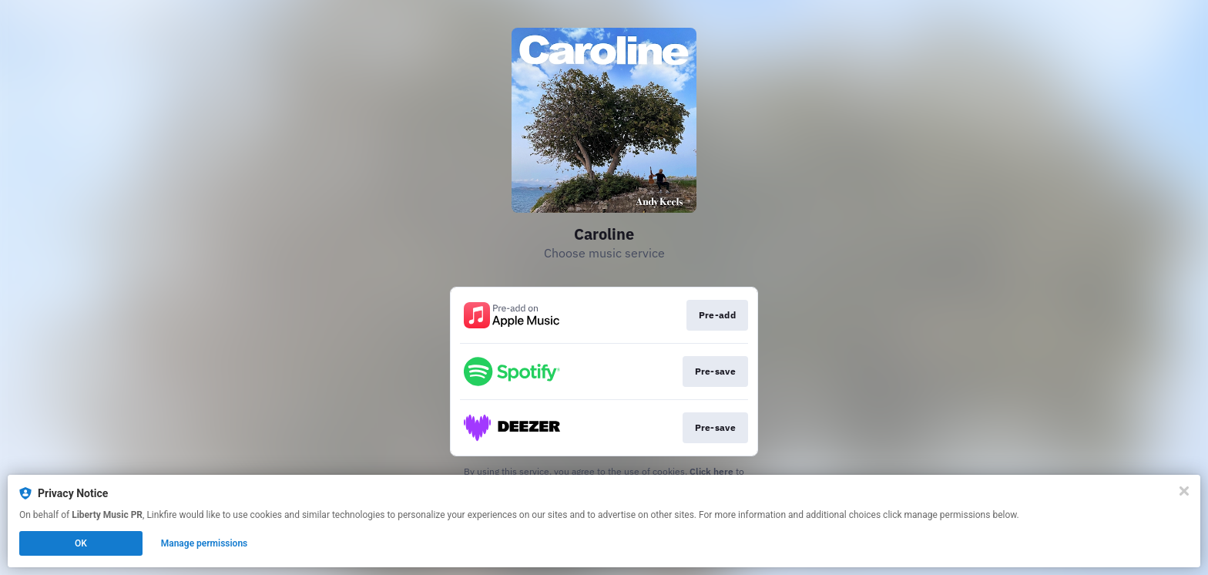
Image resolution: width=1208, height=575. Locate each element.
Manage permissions (204, 543)
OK (81, 543)
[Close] (1184, 491)
